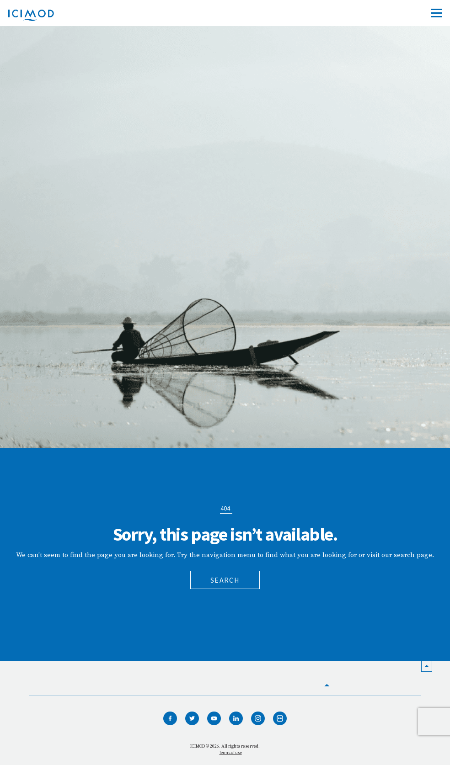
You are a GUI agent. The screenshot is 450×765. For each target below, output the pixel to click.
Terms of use (230, 752)
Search (225, 579)
